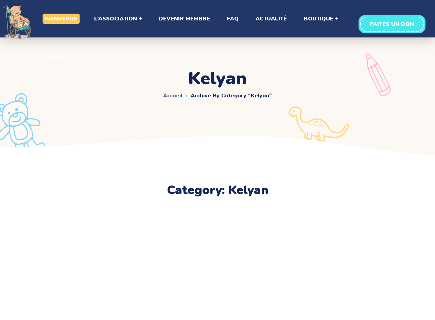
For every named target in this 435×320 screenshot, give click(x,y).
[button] (392, 24)
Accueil (172, 95)
